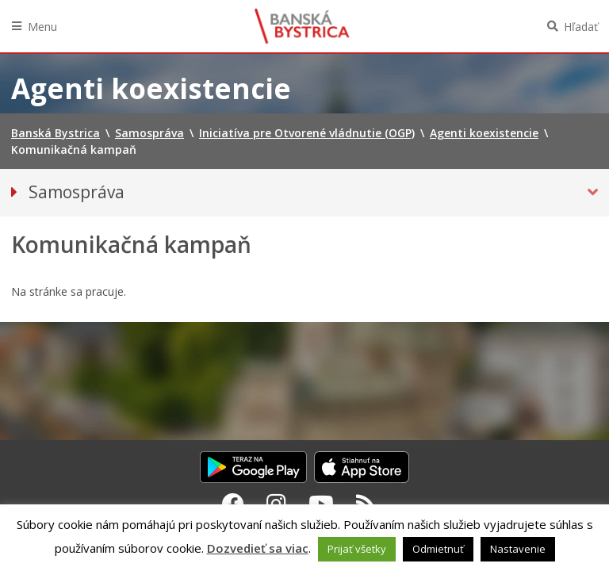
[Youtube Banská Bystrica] (321, 504)
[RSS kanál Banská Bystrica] (366, 504)
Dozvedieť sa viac (257, 548)
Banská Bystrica (302, 26)
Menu (42, 26)
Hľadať (581, 26)
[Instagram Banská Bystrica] (276, 504)
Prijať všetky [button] (356, 549)
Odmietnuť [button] (438, 549)
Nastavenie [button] (518, 549)
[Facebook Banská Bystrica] (233, 504)
